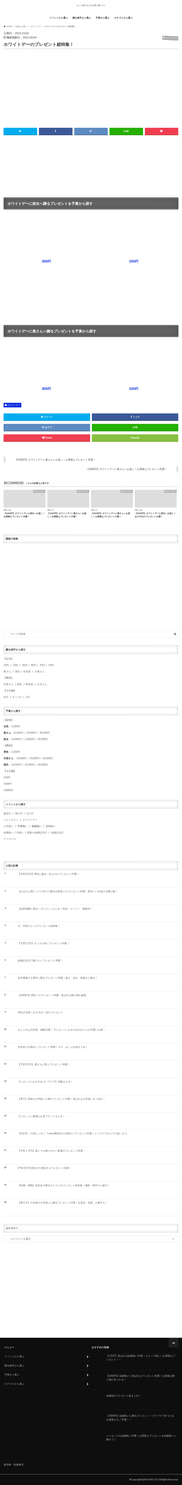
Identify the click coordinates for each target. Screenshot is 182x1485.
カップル (17, 696)
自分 (6, 696)
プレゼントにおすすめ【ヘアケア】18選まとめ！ (45, 1081)
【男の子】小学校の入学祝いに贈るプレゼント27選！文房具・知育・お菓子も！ (63, 1202)
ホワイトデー (13, 405)
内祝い (20, 832)
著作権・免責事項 (13, 1464)
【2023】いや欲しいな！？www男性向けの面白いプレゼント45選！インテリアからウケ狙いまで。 (73, 1133)
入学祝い (9, 826)
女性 (8, 658)
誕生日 (7, 813)
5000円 (8, 783)
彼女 (17, 671)
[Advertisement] (91, 165)
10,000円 (18, 732)
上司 (27, 696)
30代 (24, 664)
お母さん (40, 671)
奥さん (7, 671)
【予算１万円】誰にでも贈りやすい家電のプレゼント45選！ (51, 1150)
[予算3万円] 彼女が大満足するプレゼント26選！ (44, 1167)
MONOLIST (152, 1479)
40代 (33, 664)
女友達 (27, 671)
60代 (51, 664)
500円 (7, 777)
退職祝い (51, 826)
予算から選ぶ (102, 17)
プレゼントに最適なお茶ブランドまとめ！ (41, 1116)
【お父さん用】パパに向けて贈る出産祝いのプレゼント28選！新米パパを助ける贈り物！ (68, 891)
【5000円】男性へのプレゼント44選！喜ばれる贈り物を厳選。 (53, 995)
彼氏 (19, 684)
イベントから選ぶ (58, 17)
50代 (42, 664)
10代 (6, 664)
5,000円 (15, 726)
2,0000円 (30, 739)
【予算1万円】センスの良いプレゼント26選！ (43, 943)
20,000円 (31, 732)
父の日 (30, 813)
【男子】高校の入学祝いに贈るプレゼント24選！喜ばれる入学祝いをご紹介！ (61, 1098)
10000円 (8, 790)
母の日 (19, 813)
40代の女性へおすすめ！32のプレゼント (40, 1012)
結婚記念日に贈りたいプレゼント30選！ (40, 960)
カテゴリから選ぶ (123, 17)
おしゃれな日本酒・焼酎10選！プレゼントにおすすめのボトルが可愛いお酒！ (61, 1029)
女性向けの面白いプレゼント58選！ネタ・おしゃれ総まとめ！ (53, 1046)
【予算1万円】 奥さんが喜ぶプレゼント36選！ (44, 1064)
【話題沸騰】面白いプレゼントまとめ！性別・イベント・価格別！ (55, 908)
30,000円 (45, 732)
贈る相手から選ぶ (82, 17)
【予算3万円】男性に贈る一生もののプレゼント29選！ (48, 873)
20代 (15, 664)
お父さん (42, 684)
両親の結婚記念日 (37, 832)
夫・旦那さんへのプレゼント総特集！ (39, 925)
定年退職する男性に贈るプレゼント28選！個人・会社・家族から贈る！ (58, 977)
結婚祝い (9, 832)
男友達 (29, 684)
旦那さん (9, 684)
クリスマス (10, 838)
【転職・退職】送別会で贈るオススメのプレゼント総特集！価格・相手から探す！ (64, 1185)
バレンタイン (11, 819)
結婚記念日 (57, 832)
